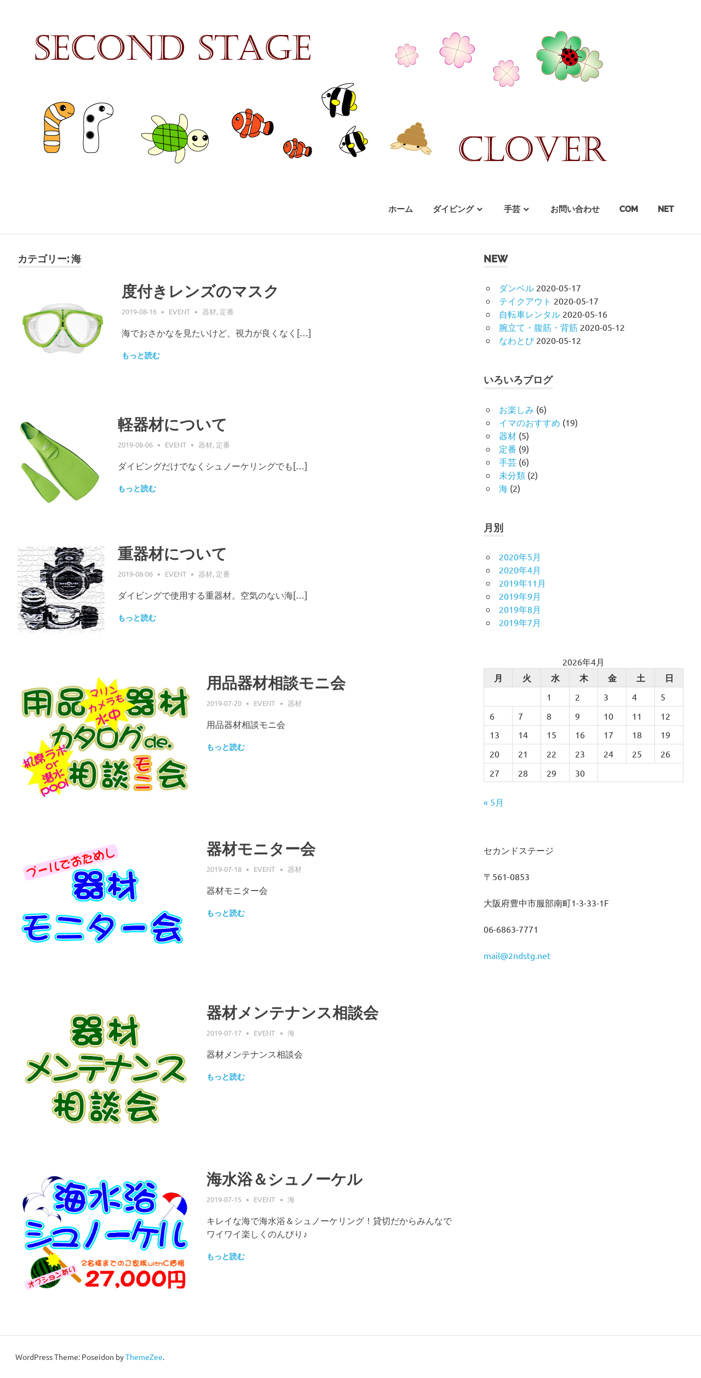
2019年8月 (520, 609)
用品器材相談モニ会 (276, 683)
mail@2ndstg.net (517, 955)
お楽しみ (516, 409)
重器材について (172, 554)
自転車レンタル (529, 313)
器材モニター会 (260, 849)
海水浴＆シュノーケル (284, 1179)
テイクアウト (525, 300)
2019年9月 (520, 595)
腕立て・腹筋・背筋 (538, 326)
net (666, 209)
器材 (209, 311)
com (628, 209)
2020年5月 (520, 556)
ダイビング (453, 209)
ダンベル (516, 287)
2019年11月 (522, 582)
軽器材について (172, 425)
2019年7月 (520, 622)
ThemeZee (144, 1357)
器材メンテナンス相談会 (292, 1013)
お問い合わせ (575, 209)
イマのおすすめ (529, 422)
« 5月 (494, 801)
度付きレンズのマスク (200, 292)
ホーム (400, 209)
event (179, 311)
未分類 (512, 474)
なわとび (516, 340)
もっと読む (141, 355)
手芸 (512, 209)
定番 (227, 311)
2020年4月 (520, 569)
